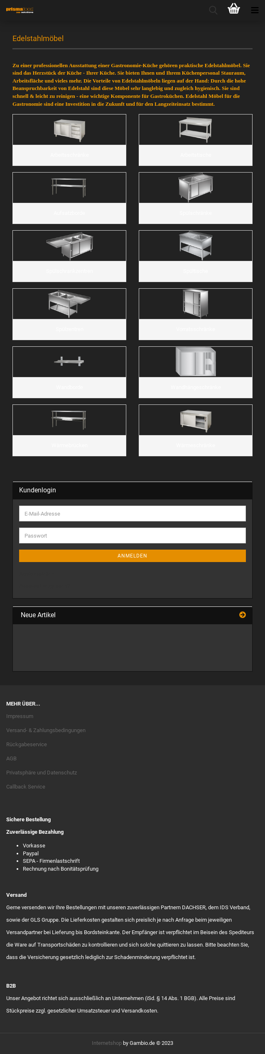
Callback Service (25, 787)
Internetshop (107, 1043)
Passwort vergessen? (44, 586)
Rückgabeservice (26, 744)
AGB (11, 758)
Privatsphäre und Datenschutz (41, 772)
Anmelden (132, 556)
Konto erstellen (36, 574)
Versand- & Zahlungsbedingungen (46, 730)
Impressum (19, 716)
